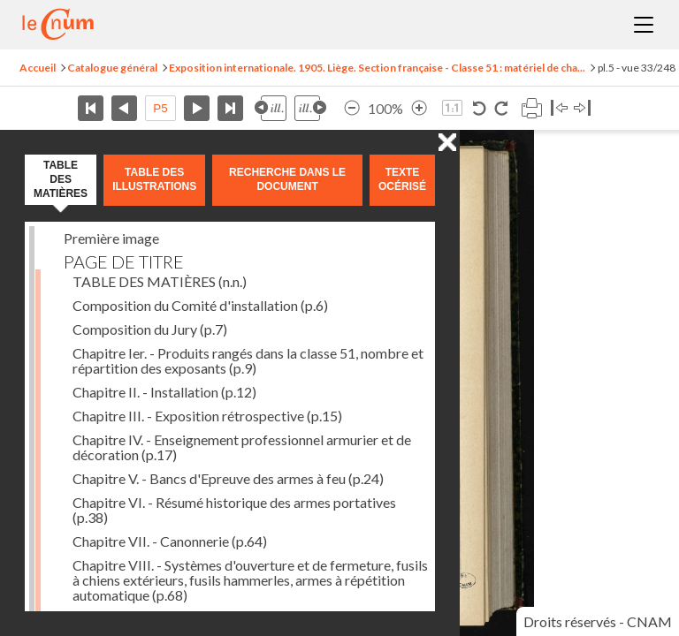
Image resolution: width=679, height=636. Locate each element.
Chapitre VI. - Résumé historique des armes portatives (234, 510)
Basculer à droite (582, 108)
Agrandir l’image (419, 108)
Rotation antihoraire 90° (479, 108)
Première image (111, 238)
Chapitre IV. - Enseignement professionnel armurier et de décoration (241, 447)
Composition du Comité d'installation (200, 305)
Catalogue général (112, 67)
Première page (90, 108)
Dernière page (230, 108)
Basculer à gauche (559, 108)
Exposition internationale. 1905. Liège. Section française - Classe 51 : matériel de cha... (377, 67)
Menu (643, 25)
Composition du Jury (149, 329)
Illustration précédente (270, 108)
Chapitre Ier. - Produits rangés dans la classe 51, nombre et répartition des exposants (247, 360)
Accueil (37, 67)
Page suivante (197, 108)
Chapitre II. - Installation (164, 391)
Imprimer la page (531, 108)
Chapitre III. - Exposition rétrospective (207, 415)
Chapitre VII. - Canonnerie (169, 541)
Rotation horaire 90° (500, 108)
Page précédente (124, 108)
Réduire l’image (352, 108)
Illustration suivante (310, 108)
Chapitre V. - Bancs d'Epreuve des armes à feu (228, 478)
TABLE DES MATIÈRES (159, 281)
